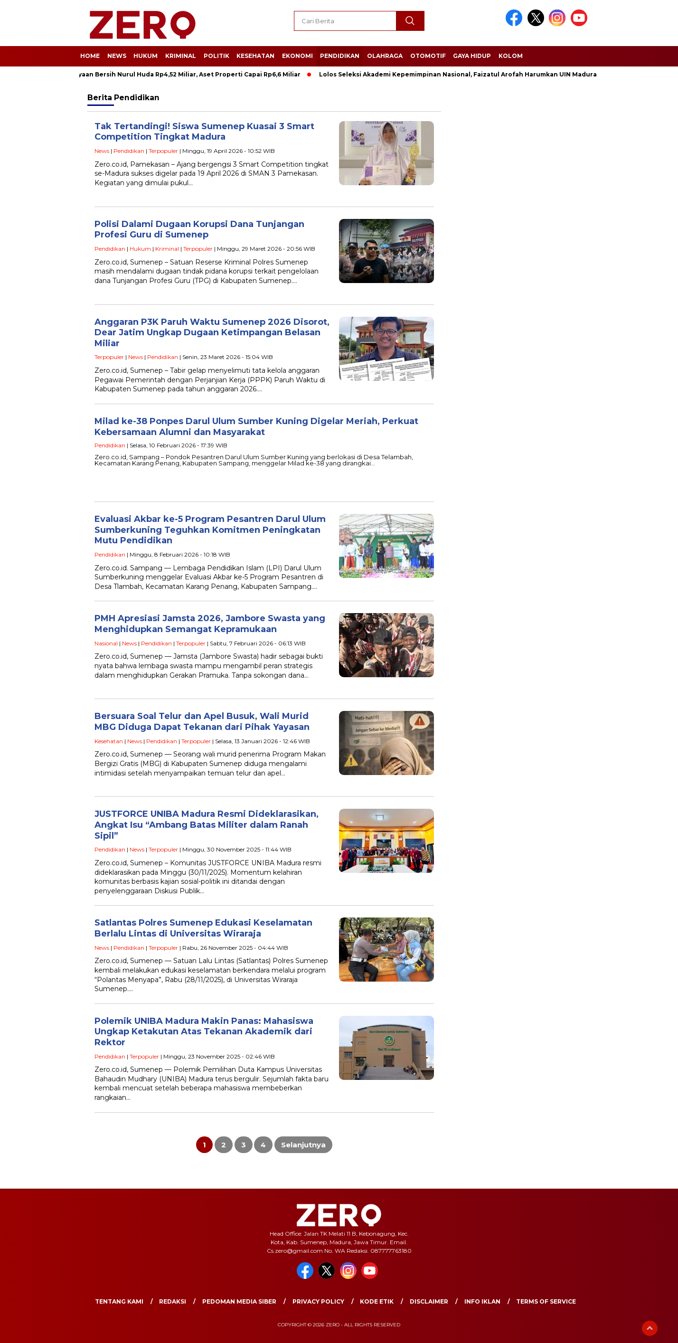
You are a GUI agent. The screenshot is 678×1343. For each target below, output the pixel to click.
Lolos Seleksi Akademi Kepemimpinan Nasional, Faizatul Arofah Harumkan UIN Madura (462, 74)
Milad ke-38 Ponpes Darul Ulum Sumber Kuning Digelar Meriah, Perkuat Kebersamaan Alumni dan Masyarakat (256, 426)
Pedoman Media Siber (239, 1301)
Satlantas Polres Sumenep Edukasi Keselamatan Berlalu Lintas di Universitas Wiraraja (203, 928)
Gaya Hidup (472, 55)
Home (90, 55)
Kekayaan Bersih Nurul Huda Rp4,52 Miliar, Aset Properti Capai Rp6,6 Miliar (185, 74)
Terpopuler (163, 150)
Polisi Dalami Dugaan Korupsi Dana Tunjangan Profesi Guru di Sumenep (199, 229)
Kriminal (180, 55)
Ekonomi (297, 55)
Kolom (511, 55)
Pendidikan (339, 55)
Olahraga (385, 55)
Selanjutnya (303, 1144)
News (116, 55)
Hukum (145, 55)
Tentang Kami (119, 1301)
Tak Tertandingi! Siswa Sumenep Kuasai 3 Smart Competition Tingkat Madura (204, 131)
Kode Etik (377, 1301)
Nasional (106, 643)
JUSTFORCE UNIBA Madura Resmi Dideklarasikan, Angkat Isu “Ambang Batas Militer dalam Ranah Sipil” (206, 825)
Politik (216, 55)
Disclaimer (429, 1301)
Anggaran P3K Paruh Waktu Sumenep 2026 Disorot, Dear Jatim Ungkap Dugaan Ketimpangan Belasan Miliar (212, 333)
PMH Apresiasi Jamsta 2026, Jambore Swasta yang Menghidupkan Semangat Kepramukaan (209, 623)
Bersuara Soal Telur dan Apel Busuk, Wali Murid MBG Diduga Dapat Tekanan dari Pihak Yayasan (202, 721)
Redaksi (172, 1301)
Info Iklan (482, 1301)
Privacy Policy (318, 1301)
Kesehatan (255, 55)
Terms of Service (546, 1301)
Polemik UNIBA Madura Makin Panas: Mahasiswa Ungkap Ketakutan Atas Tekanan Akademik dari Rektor (203, 1032)
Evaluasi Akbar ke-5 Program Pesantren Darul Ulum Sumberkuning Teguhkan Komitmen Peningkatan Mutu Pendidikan (210, 530)
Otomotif (428, 55)
